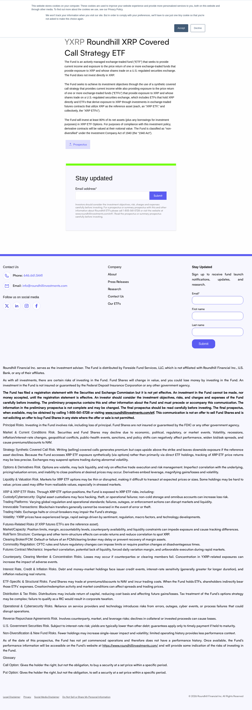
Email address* (121, 193)
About (112, 274)
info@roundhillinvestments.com (44, 286)
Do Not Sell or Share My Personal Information (86, 696)
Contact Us (116, 296)
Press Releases (118, 282)
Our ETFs (114, 303)
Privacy (27, 696)
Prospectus (78, 144)
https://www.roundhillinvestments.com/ (130, 645)
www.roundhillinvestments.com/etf (129, 413)
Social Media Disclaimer (46, 696)
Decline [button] (198, 28)
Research (114, 289)
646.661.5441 (33, 275)
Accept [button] (181, 28)
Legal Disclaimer (11, 696)
